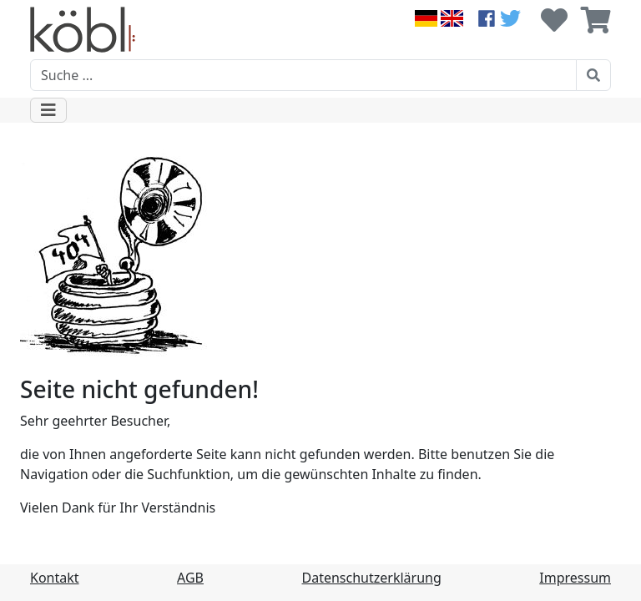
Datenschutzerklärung (372, 577)
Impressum (575, 577)
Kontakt (54, 577)
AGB (190, 577)
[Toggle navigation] (48, 110)
